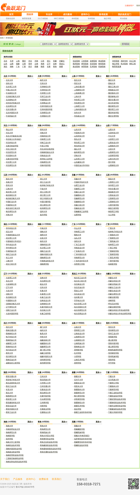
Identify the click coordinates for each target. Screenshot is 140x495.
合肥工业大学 (79, 185)
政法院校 (76, 67)
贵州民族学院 (113, 356)
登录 (138, 6)
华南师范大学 (79, 258)
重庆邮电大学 (113, 96)
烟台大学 (77, 149)
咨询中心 (30, 479)
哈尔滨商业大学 (80, 314)
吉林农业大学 (45, 300)
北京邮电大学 (11, 100)
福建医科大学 (45, 343)
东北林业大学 (79, 284)
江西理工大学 (113, 182)
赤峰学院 (111, 300)
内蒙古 (62, 61)
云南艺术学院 (79, 360)
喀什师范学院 (79, 396)
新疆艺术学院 (79, 406)
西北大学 (9, 393)
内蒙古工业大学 (114, 287)
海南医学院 (10, 436)
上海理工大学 (79, 106)
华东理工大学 (79, 100)
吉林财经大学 (45, 304)
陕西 (42, 67)
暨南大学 (77, 235)
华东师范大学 (79, 103)
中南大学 (43, 228)
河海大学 (9, 215)
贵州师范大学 (113, 330)
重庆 (24, 61)
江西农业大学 (113, 195)
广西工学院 (112, 248)
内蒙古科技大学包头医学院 (118, 310)
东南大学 (9, 182)
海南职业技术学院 (13, 445)
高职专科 (124, 61)
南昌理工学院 (113, 211)
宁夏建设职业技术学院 (117, 409)
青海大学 (43, 426)
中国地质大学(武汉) (13, 241)
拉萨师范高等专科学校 (83, 439)
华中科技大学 (11, 228)
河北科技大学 (11, 143)
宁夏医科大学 (113, 386)
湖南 (11, 67)
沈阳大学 (9, 294)
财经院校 (101, 64)
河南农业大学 (45, 156)
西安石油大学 (11, 406)
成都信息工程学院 (13, 363)
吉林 (55, 64)
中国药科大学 (11, 205)
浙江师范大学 (45, 205)
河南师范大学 (45, 162)
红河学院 (77, 353)
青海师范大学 (45, 429)
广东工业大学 (79, 245)
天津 (11, 61)
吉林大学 (43, 278)
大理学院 (77, 356)
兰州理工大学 (45, 383)
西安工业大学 (11, 412)
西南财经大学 (11, 334)
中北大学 (111, 136)
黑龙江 (62, 64)
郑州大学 (43, 130)
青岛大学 (77, 139)
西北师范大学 (45, 393)
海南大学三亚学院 (13, 442)
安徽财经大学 (79, 202)
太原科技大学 (113, 133)
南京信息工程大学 (13, 208)
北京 (5, 61)
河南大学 (43, 133)
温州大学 (43, 211)
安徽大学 (77, 179)
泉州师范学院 (45, 363)
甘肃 (48, 67)
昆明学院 (77, 363)
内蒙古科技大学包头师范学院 (119, 314)
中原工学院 (44, 146)
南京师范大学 (11, 211)
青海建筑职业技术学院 (49, 445)
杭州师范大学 (45, 208)
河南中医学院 (45, 165)
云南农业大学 (79, 334)
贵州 (30, 64)
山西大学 (111, 130)
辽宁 (48, 64)
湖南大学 (43, 232)
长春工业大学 (45, 297)
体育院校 (84, 67)
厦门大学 (43, 327)
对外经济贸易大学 (13, 103)
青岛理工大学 (79, 143)
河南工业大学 (45, 143)
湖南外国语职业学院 (14, 449)
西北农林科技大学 (13, 383)
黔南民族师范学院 (115, 350)
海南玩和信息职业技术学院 (16, 462)
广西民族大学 (113, 241)
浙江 (48, 61)
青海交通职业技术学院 (49, 452)
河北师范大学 (11, 165)
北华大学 (43, 287)
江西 (24, 64)
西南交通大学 (11, 330)
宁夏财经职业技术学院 (117, 403)
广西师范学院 (113, 254)
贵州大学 (111, 327)
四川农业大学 (11, 350)
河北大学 (9, 133)
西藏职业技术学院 (81, 445)
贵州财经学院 (113, 353)
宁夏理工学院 (113, 383)
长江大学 (9, 258)
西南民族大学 (11, 340)
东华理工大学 (113, 185)
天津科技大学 (45, 90)
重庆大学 (111, 80)
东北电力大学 (45, 310)
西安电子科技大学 (13, 380)
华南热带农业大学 (13, 429)
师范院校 (84, 64)
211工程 (132, 61)
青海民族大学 (45, 432)
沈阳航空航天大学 (13, 304)
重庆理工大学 (113, 109)
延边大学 (43, 284)
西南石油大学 (11, 360)
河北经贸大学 (11, 152)
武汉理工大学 (11, 238)
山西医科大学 (113, 146)
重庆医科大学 (113, 93)
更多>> (30, 76)
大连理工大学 (11, 278)
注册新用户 (129, 6)
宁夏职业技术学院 (115, 396)
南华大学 (43, 241)
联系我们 (56, 479)
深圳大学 (77, 241)
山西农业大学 (113, 143)
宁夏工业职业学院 (115, 393)
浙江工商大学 (45, 192)
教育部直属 (116, 67)
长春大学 (43, 291)
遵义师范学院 (113, 347)
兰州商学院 (44, 403)
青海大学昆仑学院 (47, 436)
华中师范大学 (11, 248)
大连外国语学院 (12, 314)
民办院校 (124, 64)
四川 (30, 67)
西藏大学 (77, 426)
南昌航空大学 (113, 192)
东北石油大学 (79, 287)
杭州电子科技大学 (47, 185)
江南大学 (9, 189)
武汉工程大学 (11, 264)
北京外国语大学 (12, 113)
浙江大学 (43, 179)
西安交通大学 (11, 376)
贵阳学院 (111, 360)
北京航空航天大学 (13, 96)
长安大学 (9, 390)
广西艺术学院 (113, 258)
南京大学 (9, 179)
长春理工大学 (45, 294)
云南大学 (77, 327)
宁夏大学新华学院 (115, 412)
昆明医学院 (78, 350)
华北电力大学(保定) (13, 139)
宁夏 (108, 372)
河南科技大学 (45, 136)
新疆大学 (77, 376)
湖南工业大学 (45, 251)
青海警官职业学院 (47, 439)
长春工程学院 (45, 314)
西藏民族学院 (79, 432)
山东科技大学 (79, 136)
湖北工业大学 (11, 254)
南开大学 (43, 80)
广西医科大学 (113, 235)
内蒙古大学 (112, 278)
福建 (18, 64)
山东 (5, 64)
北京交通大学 (11, 109)
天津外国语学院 (46, 109)
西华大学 (9, 353)
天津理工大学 (45, 93)
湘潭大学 (43, 235)
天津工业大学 (45, 96)
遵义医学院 (112, 340)
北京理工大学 (11, 87)
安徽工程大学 (79, 205)
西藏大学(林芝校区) (81, 436)
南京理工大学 (11, 192)
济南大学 (77, 156)
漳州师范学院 (45, 360)
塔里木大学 (78, 386)
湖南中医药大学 (46, 254)
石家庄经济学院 (12, 159)
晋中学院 (111, 162)
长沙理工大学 (45, 248)
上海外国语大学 (80, 109)
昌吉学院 (77, 409)
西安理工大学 (11, 399)
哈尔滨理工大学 (80, 304)
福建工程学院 (45, 353)
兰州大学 (43, 376)
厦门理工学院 (45, 350)
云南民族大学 (79, 343)
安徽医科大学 (79, 195)
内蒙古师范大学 (114, 294)
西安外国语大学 (12, 409)
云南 (36, 64)
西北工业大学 (11, 386)
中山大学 (77, 228)
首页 (2, 38)
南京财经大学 (11, 195)
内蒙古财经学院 (114, 307)
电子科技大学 (11, 337)
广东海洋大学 (79, 251)
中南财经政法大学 (13, 235)
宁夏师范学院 (113, 390)
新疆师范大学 (79, 393)
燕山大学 (9, 130)
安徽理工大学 (79, 189)
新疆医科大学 (79, 390)
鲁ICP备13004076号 (25, 487)
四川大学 (9, 327)
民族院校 (101, 67)
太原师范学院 (113, 156)
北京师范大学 (11, 106)
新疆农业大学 (79, 383)
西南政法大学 (113, 90)
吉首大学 (43, 238)
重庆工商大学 (113, 87)
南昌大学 (111, 179)
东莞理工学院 (79, 264)
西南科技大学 (11, 347)
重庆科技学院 (113, 113)
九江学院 (111, 215)
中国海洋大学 (79, 133)
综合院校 (76, 61)
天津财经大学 (45, 87)
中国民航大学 (45, 100)
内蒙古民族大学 (114, 284)
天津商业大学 (45, 103)
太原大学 (111, 149)
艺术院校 (93, 67)
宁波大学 (43, 189)
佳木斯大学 (78, 297)
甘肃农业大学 (45, 390)
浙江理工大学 (45, 195)
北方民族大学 (113, 380)
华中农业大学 (11, 245)
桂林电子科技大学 (115, 232)
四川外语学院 (113, 103)
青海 (55, 67)
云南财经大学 (79, 340)
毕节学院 (111, 363)
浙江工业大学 (45, 182)
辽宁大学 (9, 287)
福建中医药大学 (46, 356)
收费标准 (43, 479)
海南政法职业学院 (13, 452)
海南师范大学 (11, 432)
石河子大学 (78, 380)
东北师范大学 (45, 281)
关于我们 (5, 479)
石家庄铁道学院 (12, 146)
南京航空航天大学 (13, 198)
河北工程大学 (11, 149)
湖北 (5, 67)
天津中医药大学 (46, 106)
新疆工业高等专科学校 (83, 412)
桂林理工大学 (113, 245)
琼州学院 (9, 439)
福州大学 (43, 330)
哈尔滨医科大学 (80, 307)
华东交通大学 (113, 189)
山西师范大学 (113, 152)
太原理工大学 (113, 139)
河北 (30, 61)
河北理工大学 (11, 162)
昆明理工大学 (79, 330)
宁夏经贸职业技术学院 (117, 399)
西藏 (36, 67)
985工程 (132, 64)
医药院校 (76, 64)
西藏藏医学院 (79, 429)
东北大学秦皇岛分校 (14, 136)
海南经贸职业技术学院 (15, 455)
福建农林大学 (45, 340)
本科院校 (115, 61)
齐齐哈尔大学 (79, 300)
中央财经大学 (11, 93)
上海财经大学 (79, 90)
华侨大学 (43, 337)
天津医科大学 (45, 116)
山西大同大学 (113, 159)
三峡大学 (9, 261)
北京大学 (9, 80)
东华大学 (77, 113)
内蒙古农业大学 (114, 291)
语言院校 (93, 64)
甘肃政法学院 (45, 409)
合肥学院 (77, 215)
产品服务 (17, 479)
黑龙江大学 (78, 291)
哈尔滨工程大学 (80, 281)
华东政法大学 (79, 116)
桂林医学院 (112, 264)
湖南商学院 (44, 264)
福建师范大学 (45, 347)
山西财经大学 (113, 165)
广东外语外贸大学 (81, 261)
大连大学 (9, 291)
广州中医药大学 (80, 254)
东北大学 (9, 281)
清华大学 (9, 83)
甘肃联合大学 (45, 412)
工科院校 (84, 61)
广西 (24, 67)
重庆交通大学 (113, 100)
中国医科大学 (11, 300)
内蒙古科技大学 (114, 281)
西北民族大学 (45, 380)
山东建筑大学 (79, 162)
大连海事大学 (11, 284)
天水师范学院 (45, 399)
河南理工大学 (45, 139)
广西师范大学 (113, 238)
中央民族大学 (11, 116)
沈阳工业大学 (11, 310)
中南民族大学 (11, 251)
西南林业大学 (79, 347)
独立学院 (115, 64)
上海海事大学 (79, 93)
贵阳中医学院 (113, 343)
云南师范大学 (79, 337)
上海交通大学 (79, 87)
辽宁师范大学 (11, 307)
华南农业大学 (79, 248)
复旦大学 (77, 80)
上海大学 (77, 96)
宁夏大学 (111, 376)
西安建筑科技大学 (13, 403)
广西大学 (111, 228)
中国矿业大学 (11, 202)
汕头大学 (77, 238)
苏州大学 (9, 185)
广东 (18, 67)
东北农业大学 (79, 294)
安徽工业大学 (79, 192)
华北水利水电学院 (47, 149)
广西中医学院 (113, 261)
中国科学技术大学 (81, 182)
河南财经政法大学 (47, 152)
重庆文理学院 (113, 116)
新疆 (61, 67)
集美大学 (43, 334)
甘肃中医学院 (45, 396)
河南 (36, 61)
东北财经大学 (11, 297)
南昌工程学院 (113, 208)
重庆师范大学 (113, 106)
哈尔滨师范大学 (80, 310)
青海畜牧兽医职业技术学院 (50, 449)
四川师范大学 (11, 356)
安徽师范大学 (79, 198)
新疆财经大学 (79, 403)
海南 (42, 64)
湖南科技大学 (45, 245)
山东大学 (77, 130)
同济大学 (77, 83)
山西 (11, 64)
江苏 (42, 61)
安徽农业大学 (79, 208)
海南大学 (9, 426)
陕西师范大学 (11, 396)
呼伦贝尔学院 (113, 304)
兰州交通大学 (45, 386)
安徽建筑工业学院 (81, 211)
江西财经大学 (113, 202)
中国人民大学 (11, 90)
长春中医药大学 (46, 307)
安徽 (55, 61)
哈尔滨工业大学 (80, 278)
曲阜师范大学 (79, 152)
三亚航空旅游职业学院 (15, 458)
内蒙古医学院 (113, 297)
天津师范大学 (45, 113)
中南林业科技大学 (47, 261)
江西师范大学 (113, 198)
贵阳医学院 (112, 337)
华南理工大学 (79, 232)
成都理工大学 (11, 343)
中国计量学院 (45, 202)
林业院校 (101, 61)
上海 (18, 61)
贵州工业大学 (113, 334)
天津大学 (43, 83)
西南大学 (111, 83)
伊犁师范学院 (79, 399)
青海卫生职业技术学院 (49, 442)
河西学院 (43, 406)
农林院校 (93, 61)
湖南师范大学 (45, 258)
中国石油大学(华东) (81, 165)
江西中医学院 (113, 205)
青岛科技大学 (79, 146)
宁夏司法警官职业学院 (117, 406)
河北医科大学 (11, 156)
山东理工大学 (79, 159)
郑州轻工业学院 (46, 159)
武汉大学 (9, 232)
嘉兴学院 (43, 215)
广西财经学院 (113, 251)
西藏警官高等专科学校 (83, 442)
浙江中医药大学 (46, 198)
